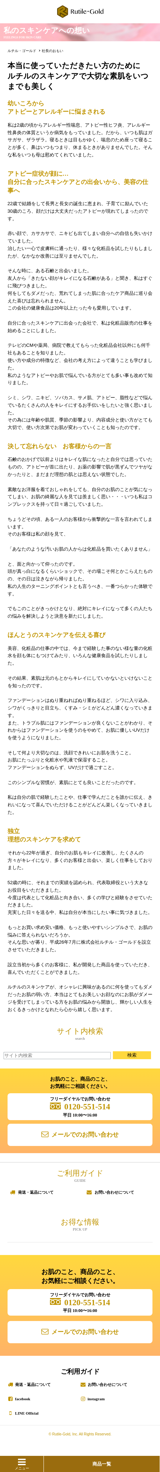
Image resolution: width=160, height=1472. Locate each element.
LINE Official (26, 1413)
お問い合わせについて (114, 1192)
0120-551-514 (87, 1107)
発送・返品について (36, 1192)
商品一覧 (101, 1464)
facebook (22, 1399)
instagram (96, 1399)
